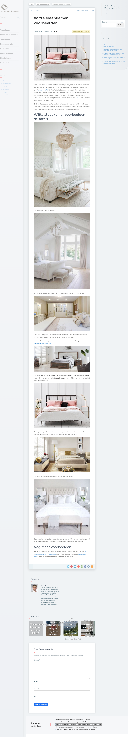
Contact (8, 86)
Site (36, 684)
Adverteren (9, 89)
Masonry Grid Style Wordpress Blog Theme (44, 733)
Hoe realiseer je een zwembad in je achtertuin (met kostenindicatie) (114, 54)
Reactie (38, 648)
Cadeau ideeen (10, 62)
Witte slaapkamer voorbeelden (52, 20)
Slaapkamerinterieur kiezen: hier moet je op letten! (113, 45)
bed (87, 96)
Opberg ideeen (10, 53)
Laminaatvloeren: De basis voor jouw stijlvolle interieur (113, 49)
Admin (56, 31)
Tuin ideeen (8, 39)
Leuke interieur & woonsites (14, 95)
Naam (37, 669)
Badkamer (8, 48)
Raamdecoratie (10, 44)
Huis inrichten (9, 58)
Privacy (8, 92)
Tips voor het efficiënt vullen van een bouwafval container (114, 62)
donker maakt (53, 88)
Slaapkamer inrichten (12, 34)
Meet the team (10, 83)
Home (32, 4)
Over (7, 81)
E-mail (37, 676)
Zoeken (104, 22)
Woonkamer (9, 30)
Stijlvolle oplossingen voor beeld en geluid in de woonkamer (114, 58)
